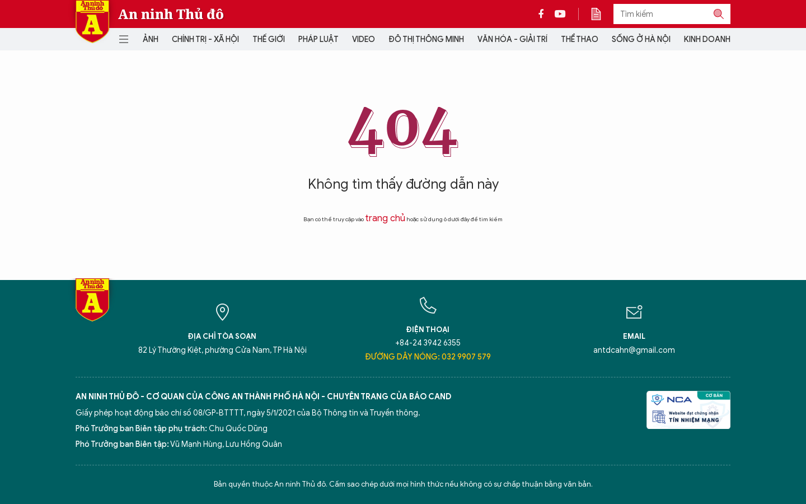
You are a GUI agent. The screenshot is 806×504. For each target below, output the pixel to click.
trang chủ (385, 218)
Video (363, 39)
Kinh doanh (707, 39)
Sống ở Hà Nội (641, 39)
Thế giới (268, 39)
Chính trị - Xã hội (205, 39)
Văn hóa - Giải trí (512, 39)
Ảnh (150, 39)
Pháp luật (318, 39)
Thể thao (579, 39)
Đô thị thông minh (426, 39)
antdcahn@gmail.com (634, 350)
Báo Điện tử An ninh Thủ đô (92, 21)
